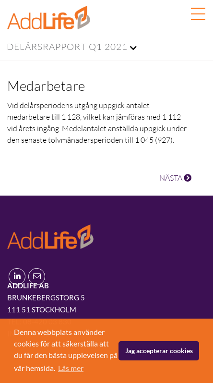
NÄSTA (175, 178)
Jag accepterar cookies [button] (159, 350)
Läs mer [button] (70, 367)
